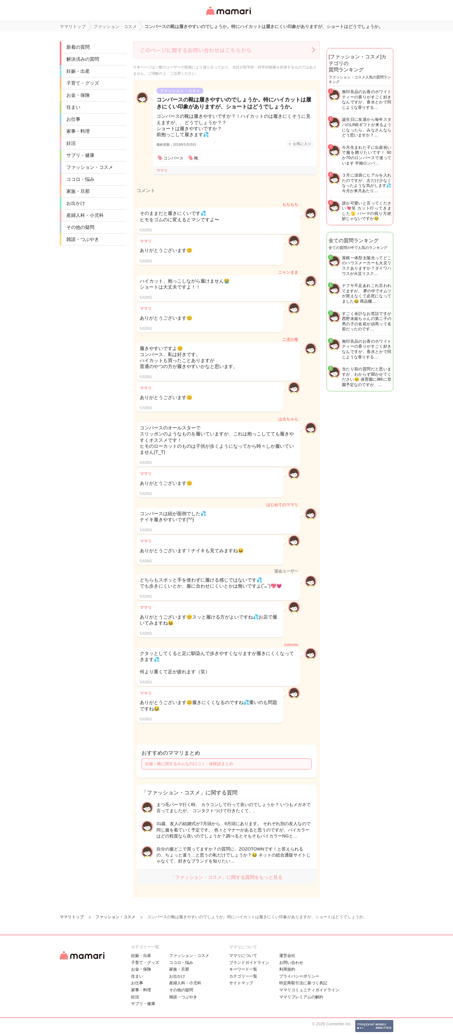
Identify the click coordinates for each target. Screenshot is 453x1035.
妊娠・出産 (78, 71)
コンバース (173, 158)
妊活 (71, 143)
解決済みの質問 (82, 59)
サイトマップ (241, 983)
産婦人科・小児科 (85, 215)
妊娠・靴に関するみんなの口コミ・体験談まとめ (189, 763)
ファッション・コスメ (89, 167)
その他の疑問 (80, 227)
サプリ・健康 (80, 155)
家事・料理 (78, 131)
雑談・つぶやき (82, 239)
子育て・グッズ (82, 83)
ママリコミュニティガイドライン (309, 990)
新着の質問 (78, 47)
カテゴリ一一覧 (243, 976)
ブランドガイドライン (249, 962)
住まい (73, 107)
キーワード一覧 (243, 969)
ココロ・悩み (80, 179)
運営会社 (287, 955)
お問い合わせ (291, 962)
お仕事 (73, 119)
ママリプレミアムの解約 (301, 997)
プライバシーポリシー (299, 976)
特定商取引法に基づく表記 (303, 983)
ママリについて (243, 955)
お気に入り (302, 144)
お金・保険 (78, 95)
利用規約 (287, 969)
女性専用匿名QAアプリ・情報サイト (228, 15)
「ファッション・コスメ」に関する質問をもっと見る (226, 877)
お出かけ (75, 203)
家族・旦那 (78, 191)
